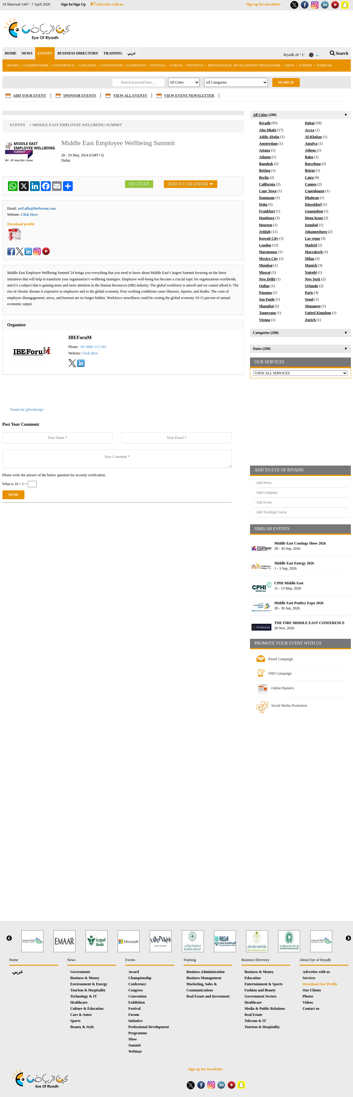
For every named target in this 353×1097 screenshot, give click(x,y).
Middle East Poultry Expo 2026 (299, 603)
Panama (265, 292)
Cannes (311, 184)
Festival (158, 65)
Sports (75, 1021)
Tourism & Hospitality (88, 990)
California (267, 184)
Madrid (311, 245)
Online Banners (282, 688)
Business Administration (205, 972)
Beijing (264, 170)
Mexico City (268, 258)
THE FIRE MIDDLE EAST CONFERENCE (309, 623)
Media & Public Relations (265, 1008)
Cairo (309, 177)
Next (348, 938)
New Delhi (267, 279)
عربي (131, 53)
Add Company (267, 492)
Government (80, 972)
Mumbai (266, 265)
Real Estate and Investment (208, 996)
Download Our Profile (320, 984)
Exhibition (136, 65)
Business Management (203, 978)
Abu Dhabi (267, 130)
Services (309, 978)
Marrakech (314, 252)
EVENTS (45, 53)
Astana (264, 150)
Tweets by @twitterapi (26, 409)
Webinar (324, 65)
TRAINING (113, 53)
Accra (309, 130)
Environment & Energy (88, 984)
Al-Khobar (313, 137)
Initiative (195, 65)
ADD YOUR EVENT (29, 95)
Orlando (311, 286)
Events (17, 124)
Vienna (264, 320)
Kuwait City (268, 238)
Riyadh (264, 123)
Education (253, 978)
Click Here (29, 214)
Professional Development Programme (244, 65)
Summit (305, 65)
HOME (11, 53)
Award (13, 65)
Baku (309, 157)
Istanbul (311, 225)
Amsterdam (268, 143)
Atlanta (265, 157)
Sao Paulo (267, 299)
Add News (264, 483)
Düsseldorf (313, 204)
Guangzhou (314, 211)
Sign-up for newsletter (263, 4)
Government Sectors (261, 996)
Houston (265, 225)
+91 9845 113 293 (92, 347)
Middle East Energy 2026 (294, 563)
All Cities (260, 115)
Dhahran (312, 198)
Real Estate (253, 1015)
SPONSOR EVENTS (79, 95)
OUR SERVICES (270, 362)
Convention (112, 65)
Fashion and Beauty (260, 990)
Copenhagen (315, 191)
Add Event (264, 502)
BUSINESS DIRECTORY (77, 53)
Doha (263, 204)
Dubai (309, 123)
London (265, 245)
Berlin (264, 177)
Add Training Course (271, 512)
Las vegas (312, 238)
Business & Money (84, 978)
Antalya (311, 143)
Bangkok (266, 164)
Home (13, 960)
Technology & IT (83, 996)
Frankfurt (267, 211)
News (71, 960)
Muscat (265, 272)
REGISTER (139, 184)
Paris (309, 292)
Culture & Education (86, 1008)
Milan (309, 258)
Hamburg (266, 218)
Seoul (309, 299)
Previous (9, 938)
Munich (311, 265)
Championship (36, 65)
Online (264, 286)
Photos (308, 996)
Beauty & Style (82, 1027)
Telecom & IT (255, 1021)
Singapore (313, 306)
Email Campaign (280, 659)
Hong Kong (314, 218)
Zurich (310, 320)
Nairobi (311, 272)
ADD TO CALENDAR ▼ (190, 184)
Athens (311, 150)
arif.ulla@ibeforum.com (37, 208)
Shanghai (266, 306)
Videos (308, 1002)
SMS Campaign (280, 673)
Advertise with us (106, 4)
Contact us (311, 1008)
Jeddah (264, 232)
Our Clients (312, 990)
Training (189, 960)
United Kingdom (318, 313)
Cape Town (268, 191)
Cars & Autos (81, 1015)
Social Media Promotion (289, 705)
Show (290, 65)
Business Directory (255, 960)
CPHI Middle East (288, 583)
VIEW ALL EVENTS (130, 95)
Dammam (267, 198)
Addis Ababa (269, 137)
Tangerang (267, 313)
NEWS (27, 53)
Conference (64, 65)
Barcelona (313, 164)
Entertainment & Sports (264, 984)
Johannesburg (316, 232)
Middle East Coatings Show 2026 (300, 543)
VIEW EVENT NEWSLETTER (189, 95)
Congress (88, 65)
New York (313, 279)
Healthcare (78, 1002)
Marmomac (268, 252)
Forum (176, 65)
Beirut (310, 170)
